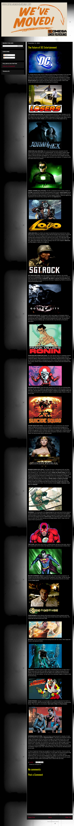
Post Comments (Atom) (53, 821)
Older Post (68, 817)
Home (50, 817)
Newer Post (31, 817)
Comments (7, 57)
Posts (6, 55)
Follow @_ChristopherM (9, 66)
